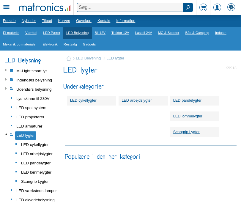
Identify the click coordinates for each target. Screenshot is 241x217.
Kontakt (103, 20)
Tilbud (47, 20)
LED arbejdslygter (137, 100)
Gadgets (89, 44)
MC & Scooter (168, 32)
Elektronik (50, 44)
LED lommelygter (187, 116)
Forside (9, 20)
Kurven (64, 20)
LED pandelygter (187, 100)
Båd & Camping (197, 32)
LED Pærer (51, 32)
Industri (220, 32)
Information (125, 20)
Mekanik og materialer (20, 44)
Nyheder (29, 20)
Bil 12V (100, 32)
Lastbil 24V (143, 32)
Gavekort (84, 20)
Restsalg (70, 44)
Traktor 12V (120, 32)
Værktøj (31, 32)
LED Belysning (77, 32)
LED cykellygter (83, 100)
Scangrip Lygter (186, 132)
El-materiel (11, 32)
